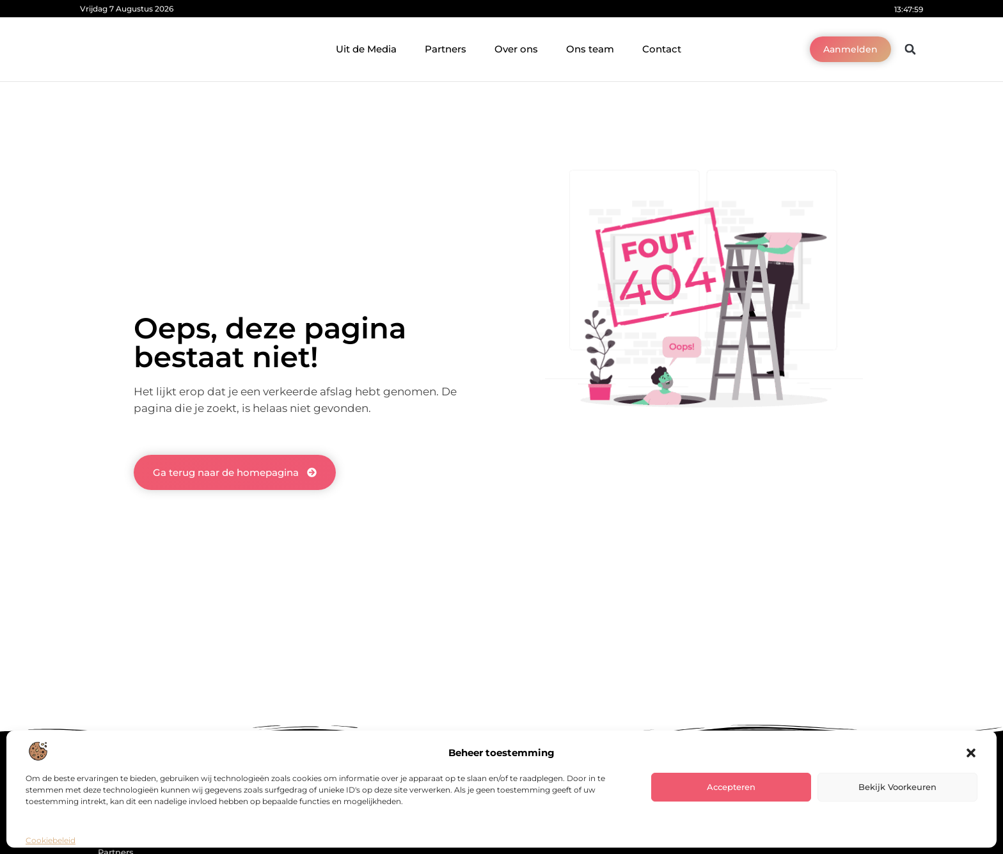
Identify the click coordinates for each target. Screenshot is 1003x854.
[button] (971, 753)
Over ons (516, 49)
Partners (445, 49)
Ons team (590, 49)
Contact (661, 49)
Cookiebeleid (50, 840)
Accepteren (731, 787)
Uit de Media (366, 49)
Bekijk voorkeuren (897, 787)
